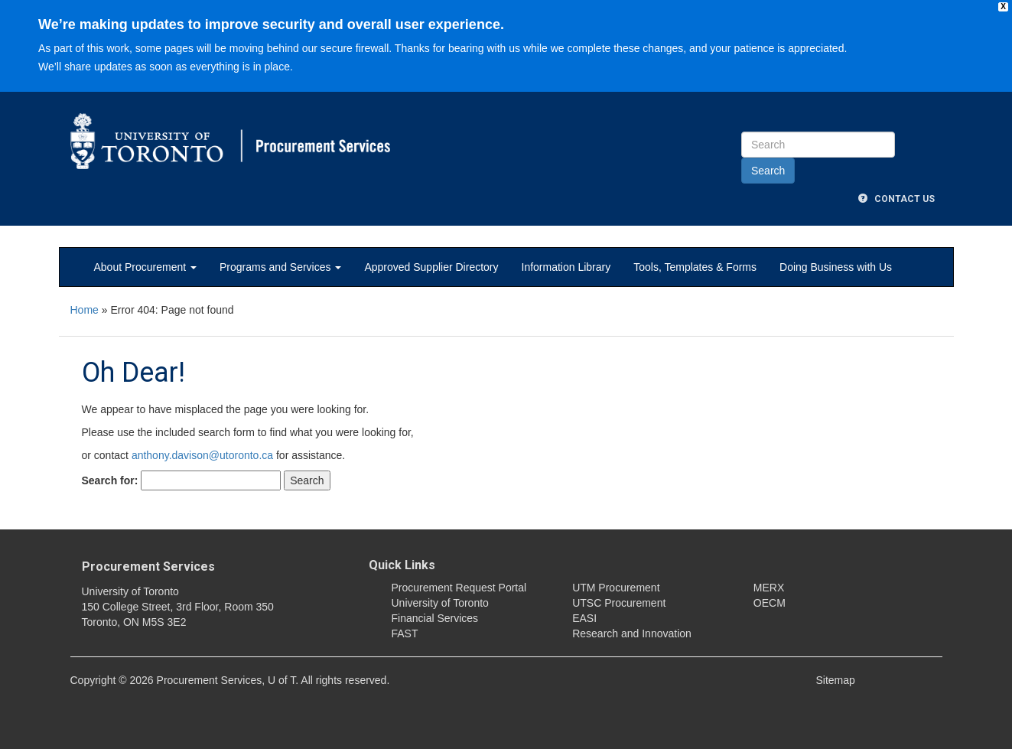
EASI (584, 618)
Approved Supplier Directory (431, 267)
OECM (769, 603)
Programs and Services (280, 267)
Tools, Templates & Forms (695, 267)
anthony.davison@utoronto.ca (202, 455)
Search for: (110, 480)
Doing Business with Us (835, 267)
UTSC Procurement (618, 603)
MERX (768, 587)
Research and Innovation (631, 633)
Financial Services (435, 618)
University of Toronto (440, 603)
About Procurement (145, 267)
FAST (405, 633)
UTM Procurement (615, 587)
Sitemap (835, 680)
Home (84, 310)
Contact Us (896, 199)
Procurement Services (148, 566)
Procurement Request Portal (459, 587)
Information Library (566, 267)
